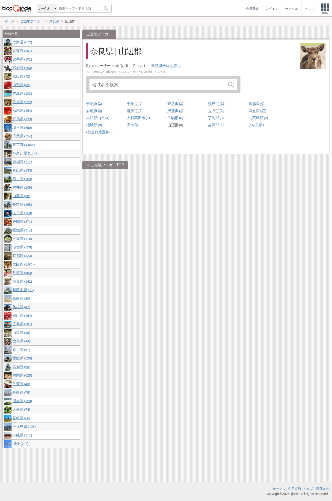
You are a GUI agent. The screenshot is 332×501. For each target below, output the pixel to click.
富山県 (22, 170)
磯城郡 (94, 125)
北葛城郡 (258, 118)
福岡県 (22, 375)
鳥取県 (21, 298)
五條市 (94, 110)
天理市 (216, 110)
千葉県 (22, 136)
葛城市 (256, 103)
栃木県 (22, 110)
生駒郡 (175, 118)
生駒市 (94, 103)
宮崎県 (21, 418)
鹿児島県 (24, 427)
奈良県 (22, 281)
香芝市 (175, 103)
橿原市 (216, 103)
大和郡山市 (97, 118)
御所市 (134, 110)
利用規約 (294, 489)
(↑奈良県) (256, 125)
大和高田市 (138, 118)
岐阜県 (22, 213)
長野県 (22, 204)
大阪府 (23, 264)
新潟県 (22, 162)
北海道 (22, 42)
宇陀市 (134, 103)
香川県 (21, 350)
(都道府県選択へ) (100, 132)
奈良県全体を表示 (166, 66)
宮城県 (22, 68)
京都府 (22, 256)
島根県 (21, 307)
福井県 (22, 187)
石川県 (22, 179)
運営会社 (322, 489)
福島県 (22, 93)
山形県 (21, 85)
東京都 (23, 145)
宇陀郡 (216, 118)
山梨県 (21, 196)
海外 (20, 444)
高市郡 (134, 125)
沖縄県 (22, 435)
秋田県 (21, 76)
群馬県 (22, 119)
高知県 (21, 367)
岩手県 (22, 59)
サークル (279, 489)
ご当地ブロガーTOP (107, 165)
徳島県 (21, 341)
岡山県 (22, 315)
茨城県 (22, 102)
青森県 (22, 51)
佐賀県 (21, 384)
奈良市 (257, 110)
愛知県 (22, 230)
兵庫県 (22, 273)
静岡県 (22, 221)
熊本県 (22, 401)
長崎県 (21, 392)
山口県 (21, 333)
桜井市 (175, 110)
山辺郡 (175, 125)
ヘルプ (308, 489)
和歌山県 (23, 290)
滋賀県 (22, 247)
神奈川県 (25, 153)
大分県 (21, 409)
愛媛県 (22, 358)
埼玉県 (22, 128)
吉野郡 (216, 125)
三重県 (22, 239)
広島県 (22, 324)
